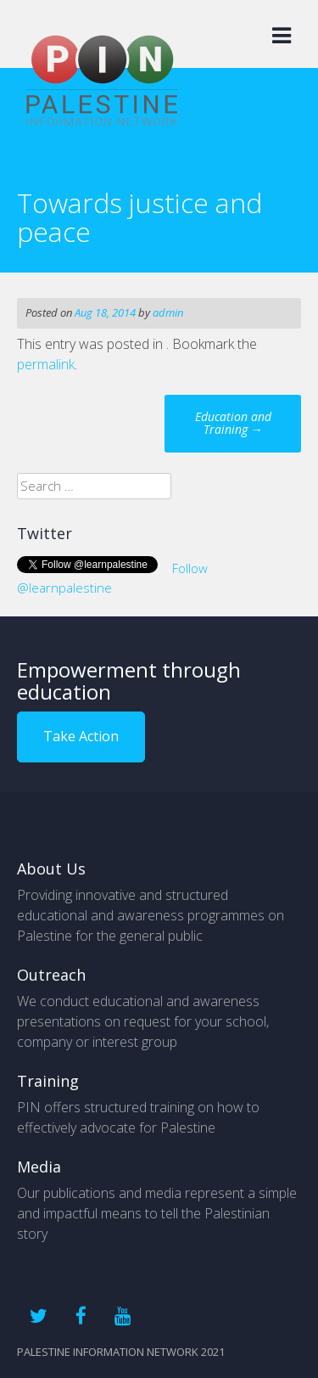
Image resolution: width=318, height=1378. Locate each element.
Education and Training (233, 422)
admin (168, 312)
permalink (46, 364)
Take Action (81, 736)
